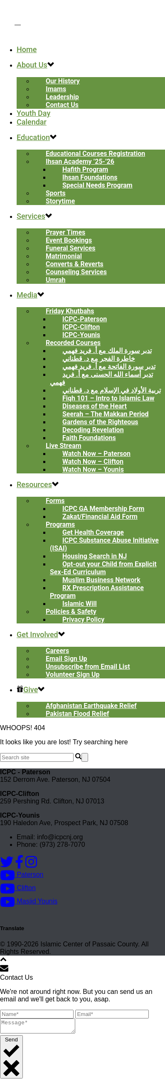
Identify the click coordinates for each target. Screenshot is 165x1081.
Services (31, 216)
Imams (56, 89)
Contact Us (62, 105)
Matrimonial (64, 256)
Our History (63, 81)
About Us (32, 64)
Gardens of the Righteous (100, 422)
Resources (34, 484)
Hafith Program (85, 169)
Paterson (21, 874)
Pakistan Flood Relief (77, 714)
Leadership (62, 97)
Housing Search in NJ (94, 556)
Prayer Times (65, 232)
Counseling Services (76, 272)
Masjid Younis (28, 901)
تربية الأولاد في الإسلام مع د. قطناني (111, 390)
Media (27, 294)
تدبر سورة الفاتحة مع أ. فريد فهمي (108, 366)
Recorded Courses (73, 343)
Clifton (18, 887)
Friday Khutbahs (70, 311)
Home (27, 49)
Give (27, 689)
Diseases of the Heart (94, 406)
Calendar (32, 122)
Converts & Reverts (74, 264)
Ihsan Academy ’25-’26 (80, 161)
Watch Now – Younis (93, 469)
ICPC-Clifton (81, 327)
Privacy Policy (83, 619)
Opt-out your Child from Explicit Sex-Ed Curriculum (103, 568)
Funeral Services (71, 248)
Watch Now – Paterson (96, 454)
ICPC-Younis (81, 335)
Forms (55, 501)
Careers (57, 651)
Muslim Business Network (101, 580)
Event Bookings (69, 240)
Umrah (56, 280)
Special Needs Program (97, 185)
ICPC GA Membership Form (103, 509)
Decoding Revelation (93, 430)
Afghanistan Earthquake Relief (91, 706)
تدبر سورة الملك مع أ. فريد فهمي (107, 351)
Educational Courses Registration (95, 154)
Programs (60, 524)
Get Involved (37, 634)
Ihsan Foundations (89, 177)
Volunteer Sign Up (73, 674)
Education (33, 137)
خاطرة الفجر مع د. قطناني (98, 359)
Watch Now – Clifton (92, 461)
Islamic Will (79, 604)
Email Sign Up (66, 659)
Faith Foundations (89, 438)
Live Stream (63, 446)
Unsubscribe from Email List (88, 667)
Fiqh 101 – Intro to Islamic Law (108, 398)
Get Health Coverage (93, 532)
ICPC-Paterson (84, 319)
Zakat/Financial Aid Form (100, 516)
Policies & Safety (71, 612)
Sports (56, 193)
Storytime (60, 201)
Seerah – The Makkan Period (105, 414)
